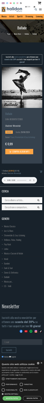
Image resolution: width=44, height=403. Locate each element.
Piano (12, 137)
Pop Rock (7, 244)
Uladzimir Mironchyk (13, 125)
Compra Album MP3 (19, 151)
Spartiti (20, 16)
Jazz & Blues (8, 230)
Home (8, 34)
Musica (4, 16)
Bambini (7, 263)
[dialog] (22, 381)
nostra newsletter (20, 57)
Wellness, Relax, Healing (12, 239)
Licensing (39, 16)
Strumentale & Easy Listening (25, 137)
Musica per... (8, 281)
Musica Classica (9, 226)
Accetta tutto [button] (12, 398)
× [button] (41, 363)
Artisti (11, 16)
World (6, 259)
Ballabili (6, 277)
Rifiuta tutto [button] (32, 398)
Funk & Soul (8, 268)
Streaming (29, 16)
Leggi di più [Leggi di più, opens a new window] (19, 375)
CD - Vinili (7, 286)
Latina (6, 248)
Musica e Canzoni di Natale (13, 253)
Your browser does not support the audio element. (19, 180)
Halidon (27, 34)
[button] (22, 394)
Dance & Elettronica (11, 272)
